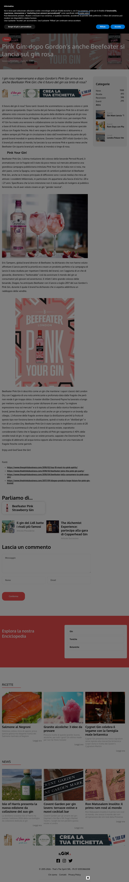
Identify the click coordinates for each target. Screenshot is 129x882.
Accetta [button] (118, 27)
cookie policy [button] (84, 13)
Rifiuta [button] (103, 27)
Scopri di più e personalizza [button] (19, 27)
